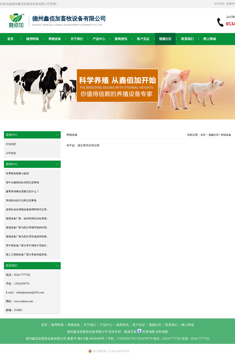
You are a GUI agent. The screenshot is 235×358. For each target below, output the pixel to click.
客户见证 (143, 39)
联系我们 (187, 39)
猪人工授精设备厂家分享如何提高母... (27, 254)
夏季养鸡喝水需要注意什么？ (22, 191)
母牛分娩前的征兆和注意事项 (22, 182)
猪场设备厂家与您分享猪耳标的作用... (27, 227)
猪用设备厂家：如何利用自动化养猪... (27, 218)
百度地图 (148, 331)
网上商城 (209, 39)
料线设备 (226, 134)
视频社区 (165, 39)
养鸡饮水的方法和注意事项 (21, 200)
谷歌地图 (161, 331)
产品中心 (99, 39)
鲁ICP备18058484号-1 (92, 338)
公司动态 (11, 153)
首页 (10, 39)
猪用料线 (32, 39)
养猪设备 (54, 39)
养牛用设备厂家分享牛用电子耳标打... (27, 245)
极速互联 (130, 331)
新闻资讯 (121, 39)
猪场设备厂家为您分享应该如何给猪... (27, 236)
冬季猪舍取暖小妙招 (17, 173)
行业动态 (11, 144)
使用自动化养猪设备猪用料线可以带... (27, 209)
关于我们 (76, 39)
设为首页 (219, 3)
